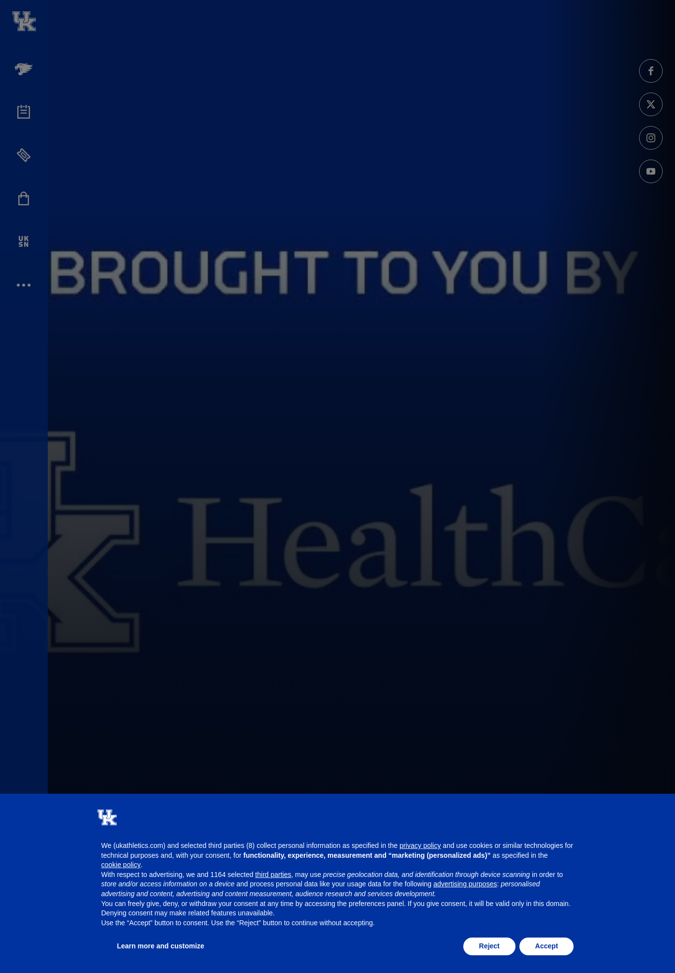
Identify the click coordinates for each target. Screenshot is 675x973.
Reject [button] (489, 946)
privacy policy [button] (420, 845)
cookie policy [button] (121, 865)
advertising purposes (465, 884)
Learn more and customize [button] (160, 946)
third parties (273, 874)
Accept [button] (546, 946)
